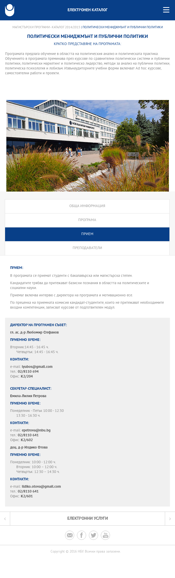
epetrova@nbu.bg (36, 430)
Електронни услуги (87, 518)
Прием (87, 234)
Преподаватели (87, 248)
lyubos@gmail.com (37, 367)
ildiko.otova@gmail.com (41, 486)
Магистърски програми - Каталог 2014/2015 (46, 27)
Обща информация (87, 206)
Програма (87, 220)
